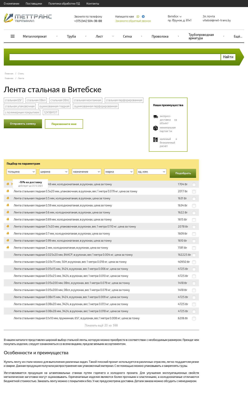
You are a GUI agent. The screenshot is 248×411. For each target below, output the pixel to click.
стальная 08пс (59, 100)
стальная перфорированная (124, 100)
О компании (11, 3)
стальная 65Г (13, 100)
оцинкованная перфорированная (95, 106)
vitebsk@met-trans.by (217, 20)
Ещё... (238, 36)
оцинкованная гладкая (54, 106)
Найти (228, 56)
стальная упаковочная (20, 106)
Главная (9, 73)
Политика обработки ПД (64, 3)
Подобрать (183, 173)
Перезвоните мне (64, 124)
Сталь (21, 73)
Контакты (92, 3)
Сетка (127, 36)
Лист (99, 36)
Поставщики (34, 3)
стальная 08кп (36, 100)
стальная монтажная (87, 100)
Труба (71, 36)
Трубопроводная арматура (201, 36)
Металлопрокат (35, 36)
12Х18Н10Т (50, 112)
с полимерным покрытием (22, 112)
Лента (21, 78)
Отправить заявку (23, 123)
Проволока (160, 36)
